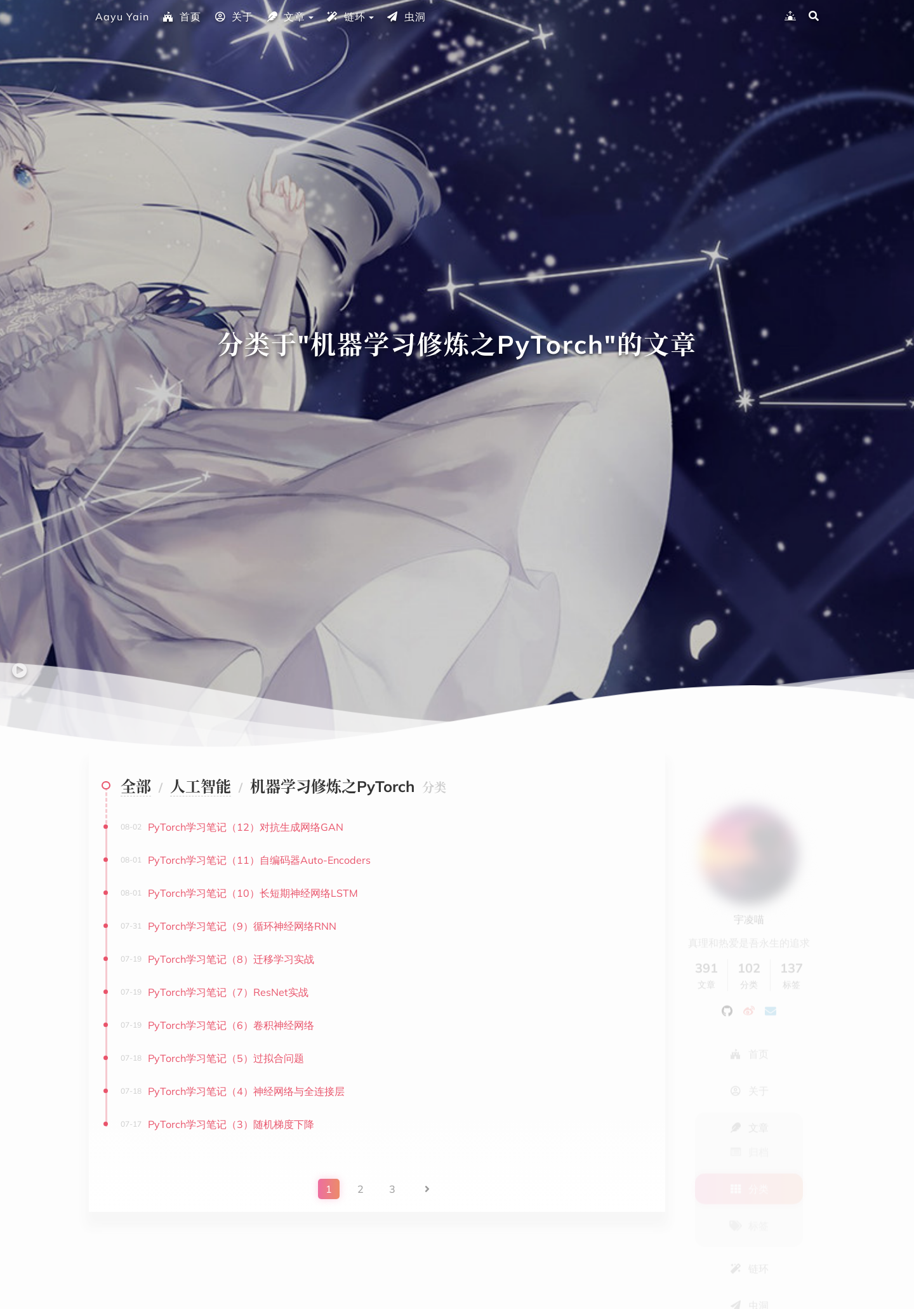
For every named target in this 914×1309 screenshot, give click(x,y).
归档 (749, 1118)
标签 (749, 1192)
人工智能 (200, 786)
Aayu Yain (122, 16)
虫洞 (406, 16)
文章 (285, 16)
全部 (136, 786)
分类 (749, 1155)
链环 (346, 16)
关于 (233, 16)
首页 (181, 16)
